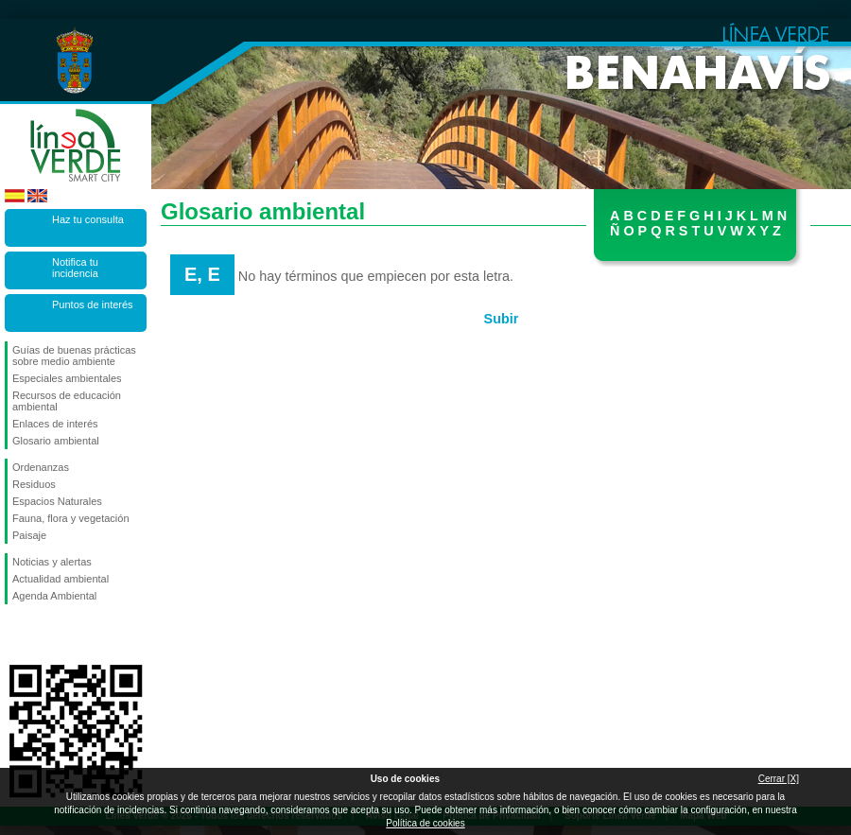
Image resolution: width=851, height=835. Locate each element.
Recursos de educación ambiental (66, 401)
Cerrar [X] (778, 779)
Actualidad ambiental (60, 578)
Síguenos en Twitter (47, 634)
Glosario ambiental (55, 440)
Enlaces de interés (55, 423)
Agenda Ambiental (54, 595)
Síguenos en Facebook (16, 634)
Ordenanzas (40, 467)
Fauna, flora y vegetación (71, 518)
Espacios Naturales (57, 501)
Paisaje (29, 535)
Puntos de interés (92, 304)
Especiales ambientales (67, 378)
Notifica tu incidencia (75, 267)
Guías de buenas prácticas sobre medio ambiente (74, 355)
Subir (501, 318)
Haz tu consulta (88, 219)
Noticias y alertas (52, 561)
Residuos (34, 484)
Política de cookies (425, 823)
